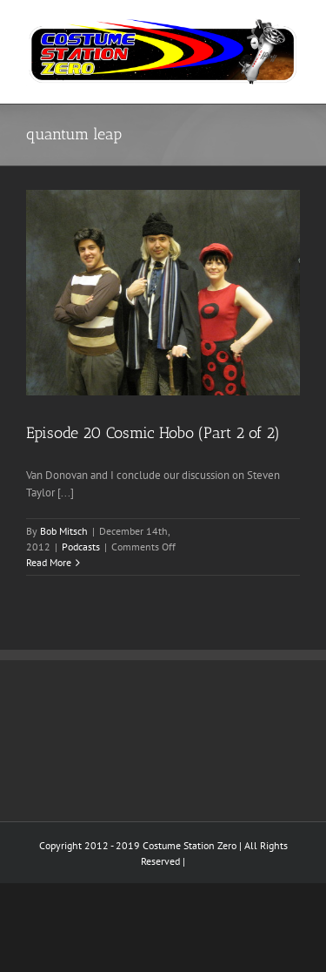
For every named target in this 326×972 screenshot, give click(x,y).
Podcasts (81, 546)
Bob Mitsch (64, 530)
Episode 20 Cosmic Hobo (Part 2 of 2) (153, 432)
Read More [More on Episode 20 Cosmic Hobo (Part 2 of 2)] (48, 562)
